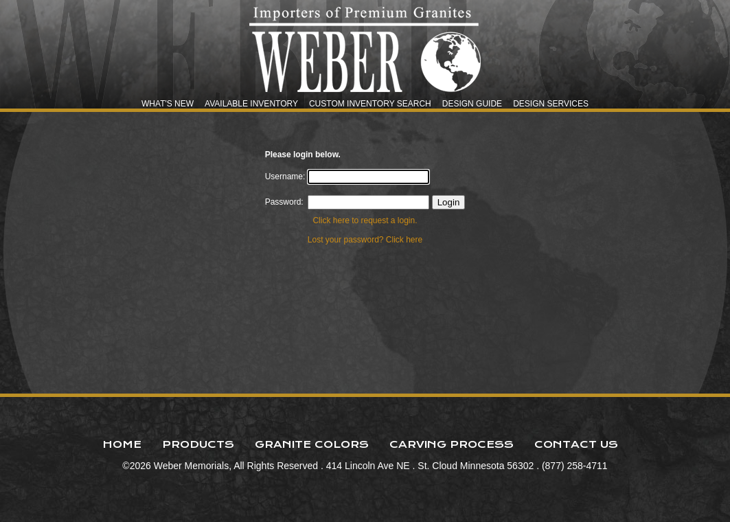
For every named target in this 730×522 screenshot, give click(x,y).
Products (198, 444)
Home (121, 444)
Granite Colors (312, 444)
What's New (167, 104)
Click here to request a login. (364, 220)
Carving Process (451, 444)
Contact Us (576, 444)
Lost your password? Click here (365, 240)
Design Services (551, 104)
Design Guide (472, 104)
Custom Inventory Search (370, 104)
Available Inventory (251, 104)
